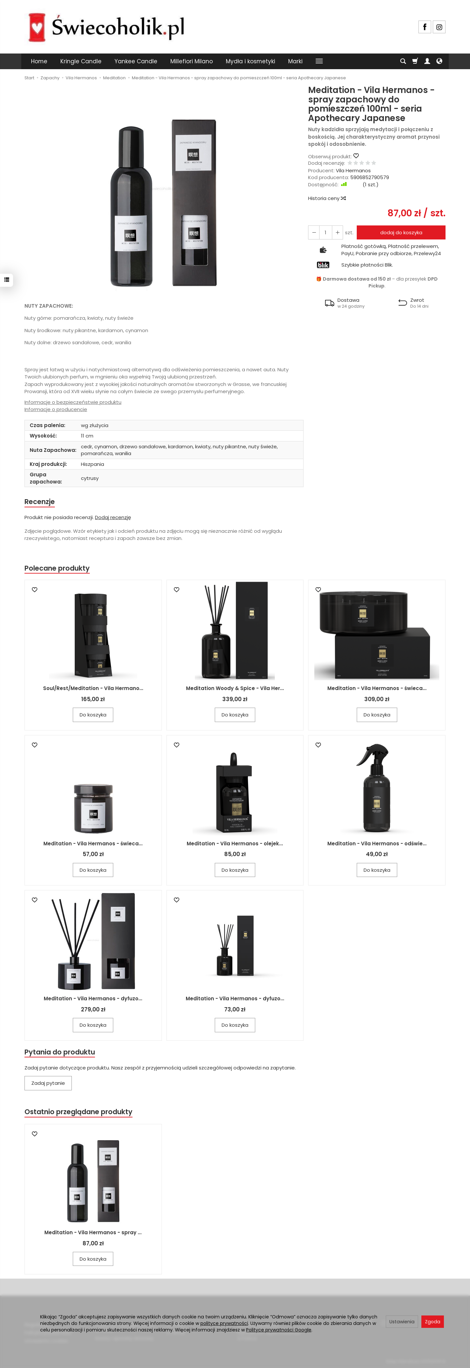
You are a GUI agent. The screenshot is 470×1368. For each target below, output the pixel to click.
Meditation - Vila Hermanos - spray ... (93, 1232)
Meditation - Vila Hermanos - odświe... (377, 843)
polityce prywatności (224, 1323)
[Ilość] (325, 232)
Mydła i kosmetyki (250, 61)
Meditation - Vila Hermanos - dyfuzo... (93, 998)
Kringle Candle (81, 61)
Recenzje (39, 501)
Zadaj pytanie (48, 1083)
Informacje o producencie (55, 409)
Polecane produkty (57, 568)
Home (39, 61)
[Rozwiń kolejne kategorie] (319, 61)
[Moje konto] (427, 61)
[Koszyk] (415, 61)
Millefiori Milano (191, 61)
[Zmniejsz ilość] (337, 232)
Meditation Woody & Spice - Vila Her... (235, 688)
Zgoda (432, 1321)
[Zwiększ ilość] (313, 232)
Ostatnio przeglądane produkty (78, 1112)
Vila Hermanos (353, 170)
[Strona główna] (106, 26)
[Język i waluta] (439, 61)
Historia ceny (326, 198)
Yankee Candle (136, 61)
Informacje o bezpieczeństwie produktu (72, 402)
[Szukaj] (403, 61)
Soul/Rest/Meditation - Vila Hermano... (93, 688)
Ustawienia (402, 1321)
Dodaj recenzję (113, 517)
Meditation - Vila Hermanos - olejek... (235, 843)
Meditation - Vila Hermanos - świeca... (377, 688)
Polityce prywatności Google (278, 1330)
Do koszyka (93, 715)
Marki (295, 61)
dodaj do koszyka (401, 232)
